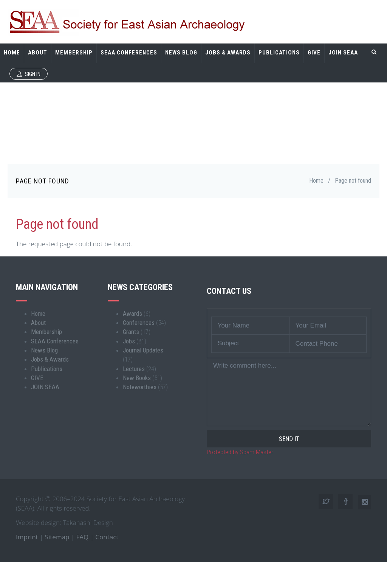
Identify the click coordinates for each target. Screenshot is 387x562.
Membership (74, 52)
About (37, 52)
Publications (279, 52)
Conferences (139, 322)
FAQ (82, 537)
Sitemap (57, 537)
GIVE (314, 52)
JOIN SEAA (343, 52)
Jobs (129, 341)
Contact (106, 537)
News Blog (181, 52)
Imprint (27, 537)
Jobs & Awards (228, 52)
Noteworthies (139, 387)
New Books (137, 378)
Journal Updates (143, 350)
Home (12, 52)
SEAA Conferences (129, 52)
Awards (132, 313)
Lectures (134, 369)
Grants (131, 331)
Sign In (28, 74)
